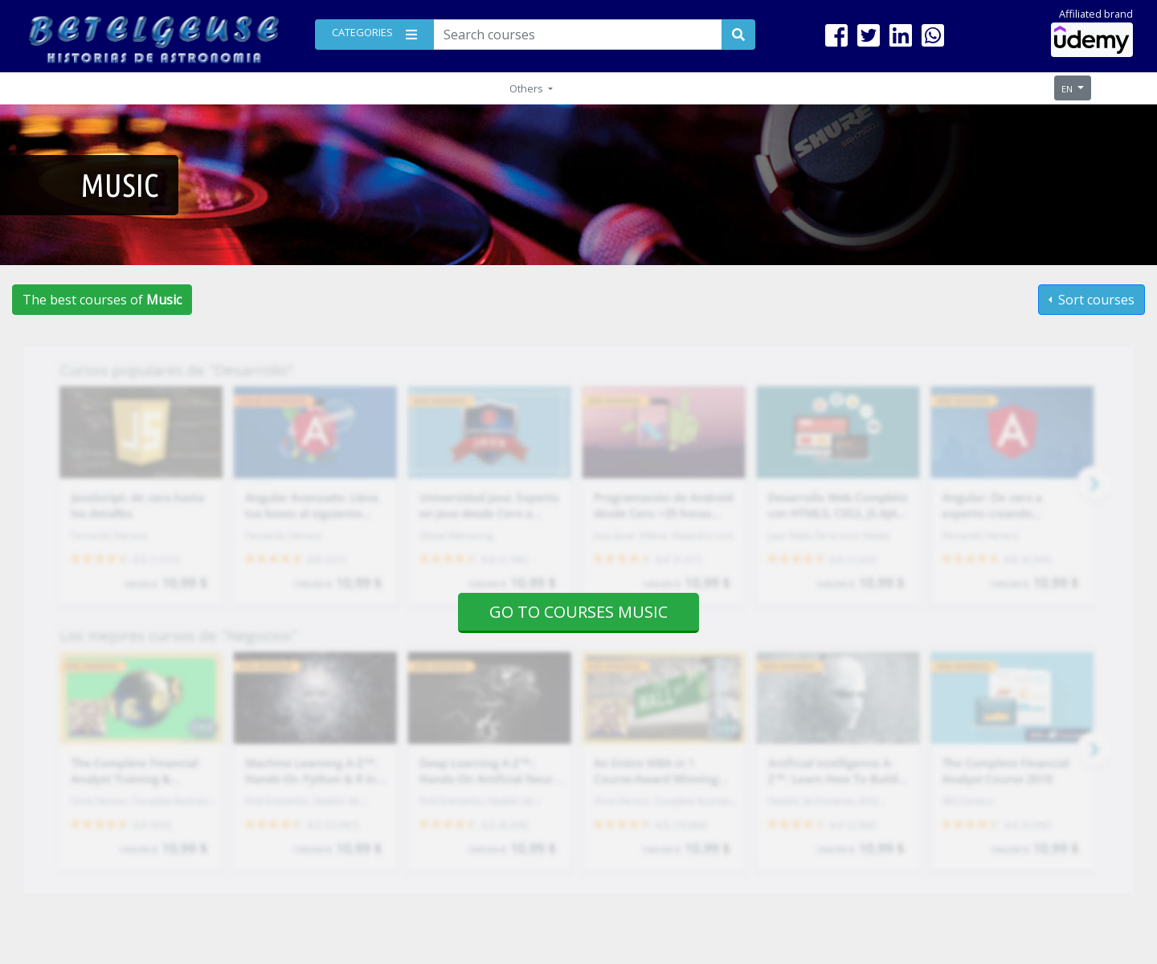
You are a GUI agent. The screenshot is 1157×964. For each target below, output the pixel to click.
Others (527, 88)
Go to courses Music (578, 612)
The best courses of (102, 299)
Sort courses (1095, 299)
